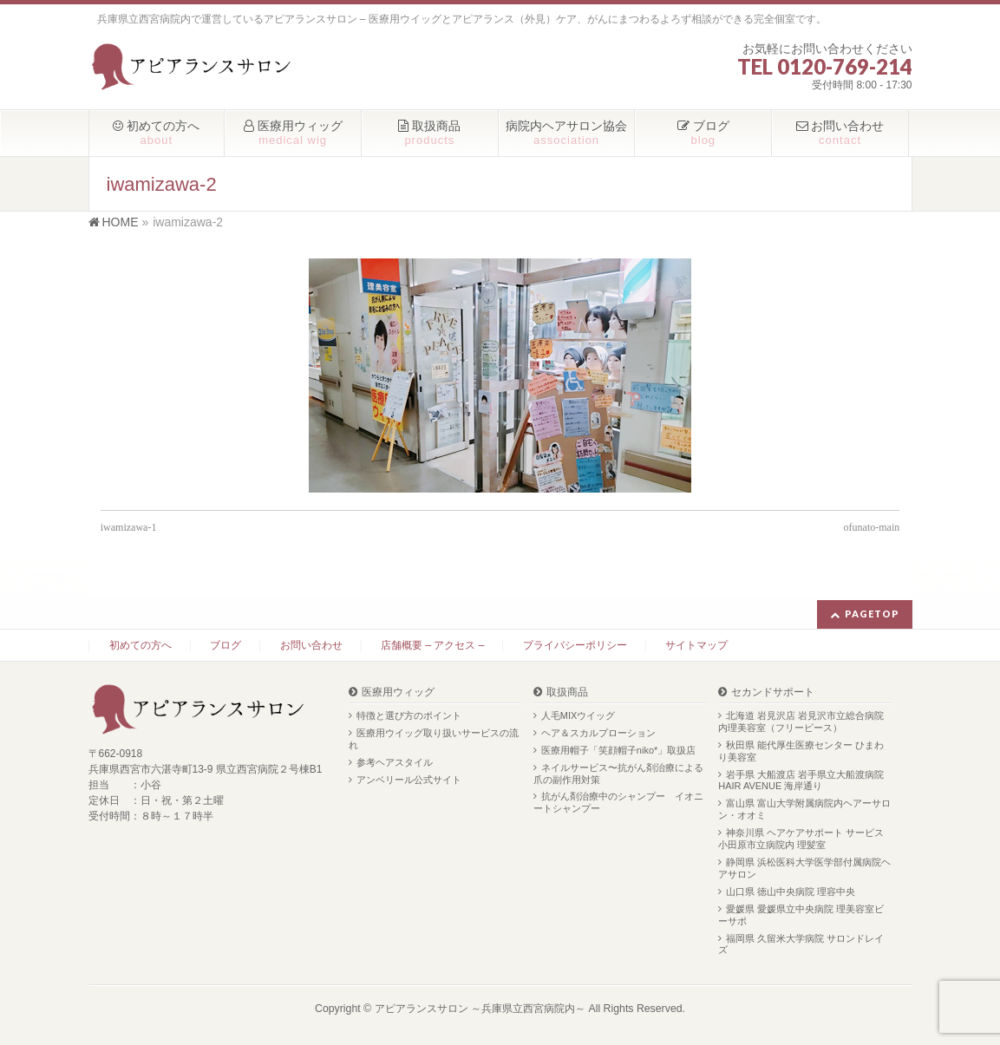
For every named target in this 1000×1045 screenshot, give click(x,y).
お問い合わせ (311, 645)
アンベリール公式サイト (408, 779)
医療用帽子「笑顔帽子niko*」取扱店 (618, 750)
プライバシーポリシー (575, 645)
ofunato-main (872, 527)
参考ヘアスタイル (394, 762)
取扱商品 (567, 692)
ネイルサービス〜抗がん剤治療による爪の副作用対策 (618, 773)
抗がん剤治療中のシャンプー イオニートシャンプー (618, 802)
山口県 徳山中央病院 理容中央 (790, 891)
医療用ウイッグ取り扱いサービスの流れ (434, 739)
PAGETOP (872, 613)
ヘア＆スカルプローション (598, 733)
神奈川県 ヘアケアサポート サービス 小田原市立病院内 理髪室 (801, 838)
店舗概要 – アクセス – (432, 645)
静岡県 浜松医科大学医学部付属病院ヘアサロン (804, 868)
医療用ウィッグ (398, 692)
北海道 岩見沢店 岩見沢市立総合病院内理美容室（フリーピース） (801, 721)
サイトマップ (696, 645)
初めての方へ (140, 645)
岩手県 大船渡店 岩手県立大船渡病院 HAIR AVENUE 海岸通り (801, 780)
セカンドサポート (772, 692)
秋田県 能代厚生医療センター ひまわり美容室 (801, 751)
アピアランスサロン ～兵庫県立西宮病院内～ (480, 1009)
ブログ (225, 645)
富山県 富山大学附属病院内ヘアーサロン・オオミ (804, 809)
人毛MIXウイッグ (578, 715)
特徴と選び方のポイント (408, 715)
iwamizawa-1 (129, 527)
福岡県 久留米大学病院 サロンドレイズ (801, 944)
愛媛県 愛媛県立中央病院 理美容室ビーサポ (801, 915)
